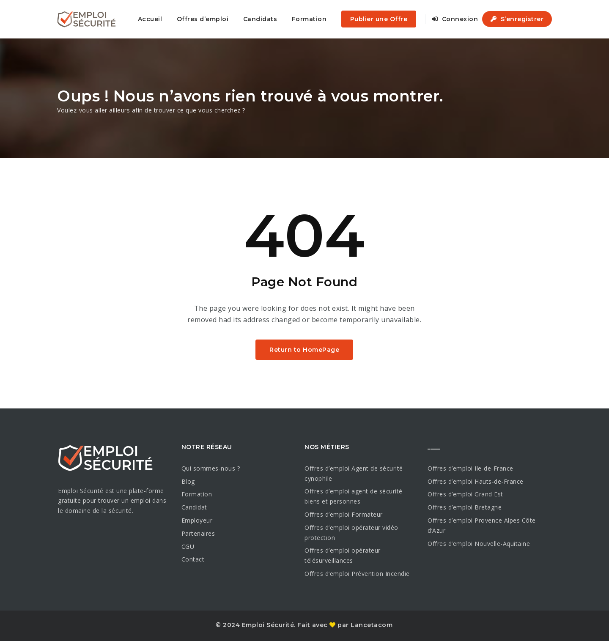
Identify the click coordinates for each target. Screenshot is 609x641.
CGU (188, 546)
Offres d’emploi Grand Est (465, 494)
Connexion (455, 19)
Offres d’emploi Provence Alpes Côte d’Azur (482, 525)
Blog (188, 481)
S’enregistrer (517, 19)
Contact (193, 559)
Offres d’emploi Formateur (343, 514)
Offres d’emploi (203, 19)
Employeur (197, 520)
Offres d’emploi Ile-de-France (470, 468)
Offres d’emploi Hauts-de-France (476, 481)
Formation (309, 19)
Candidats (260, 19)
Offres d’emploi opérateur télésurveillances (342, 555)
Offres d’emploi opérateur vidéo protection (351, 532)
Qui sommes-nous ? (210, 468)
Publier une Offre (379, 19)
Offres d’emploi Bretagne (465, 507)
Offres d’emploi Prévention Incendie (357, 574)
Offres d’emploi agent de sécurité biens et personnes (353, 496)
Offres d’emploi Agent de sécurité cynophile (353, 473)
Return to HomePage (304, 349)
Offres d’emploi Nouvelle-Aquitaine (479, 544)
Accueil (150, 19)
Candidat (194, 507)
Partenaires (198, 533)
